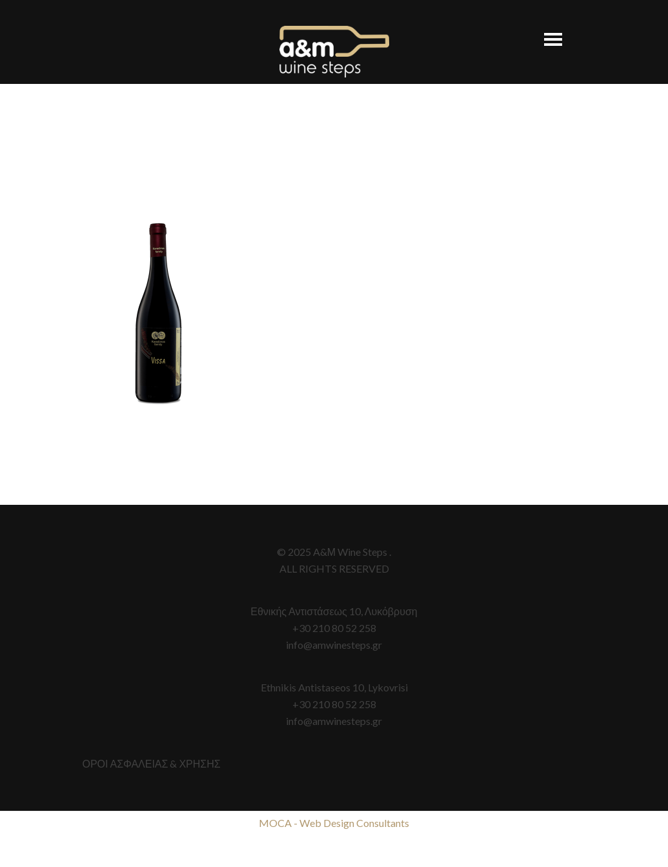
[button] (546, 33)
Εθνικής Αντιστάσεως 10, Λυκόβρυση (333, 611)
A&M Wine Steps (334, 51)
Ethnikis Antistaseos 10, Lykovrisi (334, 687)
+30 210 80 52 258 (334, 628)
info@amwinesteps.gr (334, 644)
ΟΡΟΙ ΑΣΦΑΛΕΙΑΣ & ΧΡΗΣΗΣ (152, 763)
